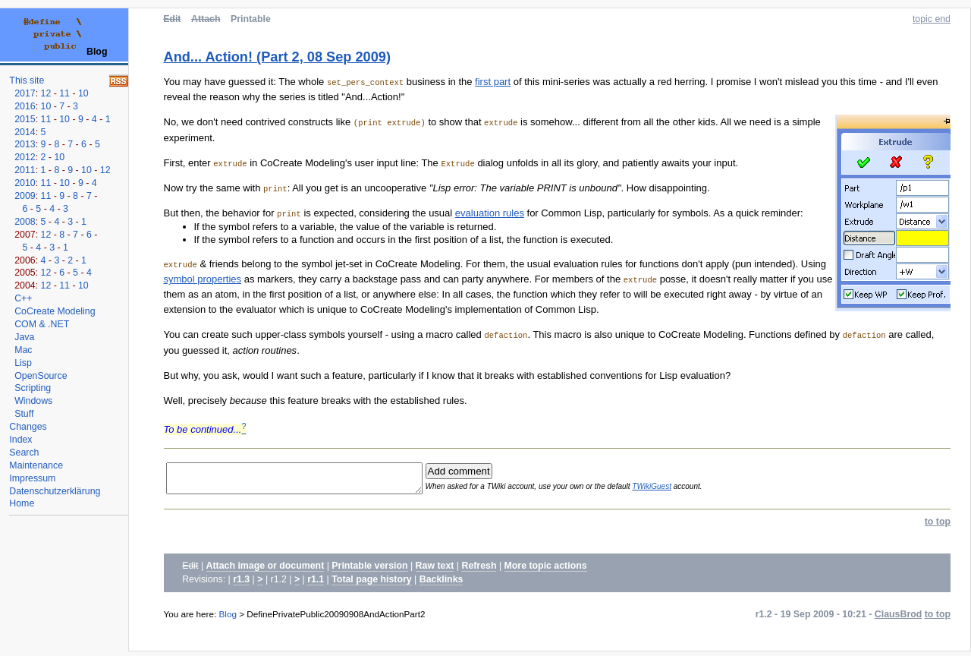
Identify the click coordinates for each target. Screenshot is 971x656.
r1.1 (315, 584)
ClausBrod (898, 618)
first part (493, 81)
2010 (24, 183)
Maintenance (36, 465)
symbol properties (203, 279)
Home (21, 503)
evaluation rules (489, 213)
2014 (24, 132)
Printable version (369, 570)
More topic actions (545, 570)
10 (83, 93)
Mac (23, 350)
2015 (24, 119)
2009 (24, 196)
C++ (23, 298)
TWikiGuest (676, 488)
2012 (24, 157)
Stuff (23, 413)
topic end (932, 19)
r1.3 (241, 584)
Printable (251, 19)
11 (64, 93)
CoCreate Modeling (54, 311)
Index (20, 439)
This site (26, 80)
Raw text (435, 570)
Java (24, 337)
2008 (24, 221)
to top (938, 526)
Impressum (32, 478)
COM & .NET (41, 324)
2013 (24, 144)
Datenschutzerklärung (54, 491)
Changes (27, 426)
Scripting (32, 388)
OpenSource (40, 376)
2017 (24, 93)
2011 (24, 170)
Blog (228, 618)
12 (46, 93)
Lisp (23, 363)
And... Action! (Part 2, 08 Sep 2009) (277, 57)
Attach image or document (265, 570)
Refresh (478, 570)
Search (24, 452)
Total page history (371, 584)
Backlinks (442, 584)
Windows (33, 401)
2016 (24, 106)
